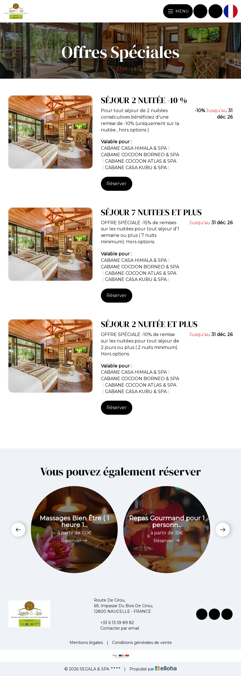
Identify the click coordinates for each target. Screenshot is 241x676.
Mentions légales (86, 642)
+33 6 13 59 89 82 (114, 622)
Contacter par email (116, 628)
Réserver (116, 183)
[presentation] (18, 530)
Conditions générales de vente (142, 642)
